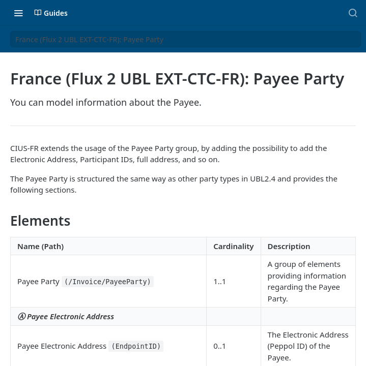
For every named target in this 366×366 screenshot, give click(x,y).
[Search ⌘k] (353, 13)
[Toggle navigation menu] (18, 13)
